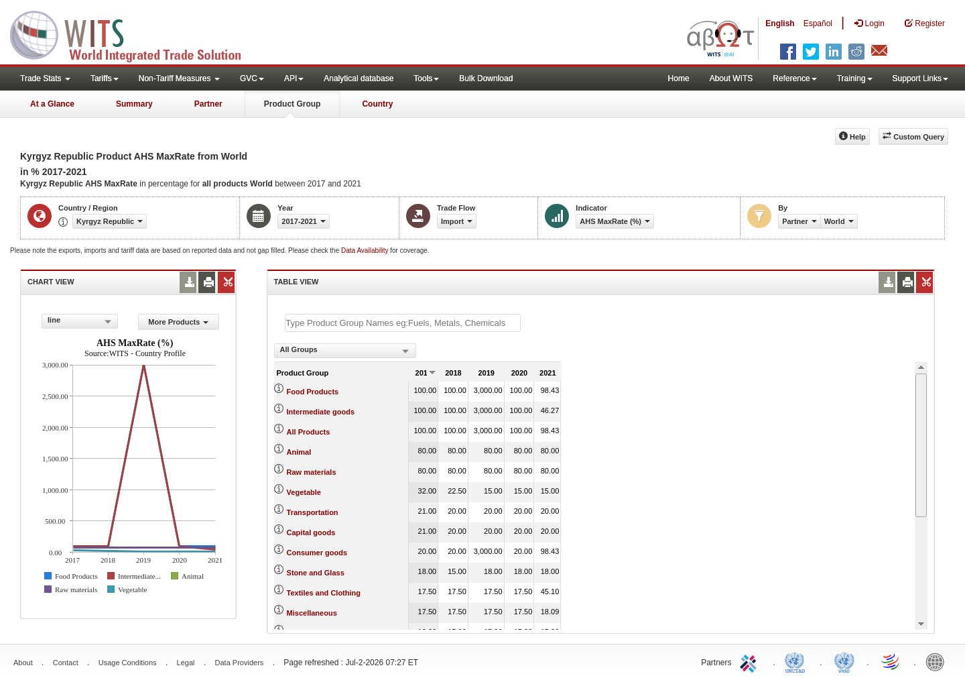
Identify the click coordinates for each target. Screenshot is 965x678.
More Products (178, 322)
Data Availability (365, 250)
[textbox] (403, 323)
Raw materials (311, 472)
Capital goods (311, 532)
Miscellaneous (312, 613)
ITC (750, 661)
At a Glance (52, 104)
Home (679, 78)
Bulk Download (486, 78)
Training (855, 78)
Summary (134, 104)
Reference (794, 78)
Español (817, 23)
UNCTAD (797, 661)
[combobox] (80, 321)
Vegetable (304, 492)
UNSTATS (844, 661)
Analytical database (358, 78)
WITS (134, 33)
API (294, 78)
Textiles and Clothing (324, 593)
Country (377, 104)
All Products (308, 432)
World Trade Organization (891, 661)
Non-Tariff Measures (179, 78)
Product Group (292, 104)
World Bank (938, 661)
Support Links (920, 78)
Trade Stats (45, 78)
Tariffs (104, 78)
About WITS (731, 78)
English (779, 23)
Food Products (313, 392)
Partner (208, 104)
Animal (299, 452)
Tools (426, 78)
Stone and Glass (315, 573)
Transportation (312, 512)
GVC (252, 78)
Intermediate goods (321, 412)
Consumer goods (317, 553)
